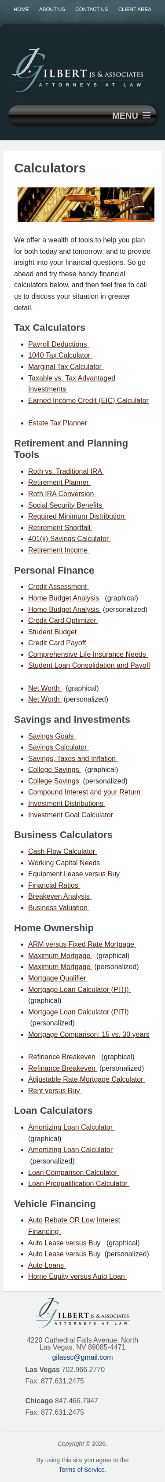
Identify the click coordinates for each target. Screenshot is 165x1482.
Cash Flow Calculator (62, 851)
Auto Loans (47, 1265)
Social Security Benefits (66, 505)
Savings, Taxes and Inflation (72, 758)
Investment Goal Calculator (71, 815)
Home (21, 9)
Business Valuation (58, 907)
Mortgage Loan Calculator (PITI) (79, 989)
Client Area (134, 9)
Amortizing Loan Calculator (71, 1127)
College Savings (54, 769)
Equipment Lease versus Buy (75, 874)
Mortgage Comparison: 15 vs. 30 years (89, 1034)
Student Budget (53, 632)
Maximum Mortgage (60, 955)
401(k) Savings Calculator (69, 538)
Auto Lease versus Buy (65, 1243)
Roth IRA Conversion (62, 494)
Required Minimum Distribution (77, 516)
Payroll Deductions (58, 344)
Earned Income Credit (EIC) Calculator (88, 400)
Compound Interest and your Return (85, 792)
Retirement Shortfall (60, 527)
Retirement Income (59, 550)
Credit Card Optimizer (63, 620)
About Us (52, 9)
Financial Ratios (54, 885)
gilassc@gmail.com (82, 1357)
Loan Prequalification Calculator (78, 1183)
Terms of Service (81, 1469)
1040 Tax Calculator (60, 355)
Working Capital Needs (65, 863)
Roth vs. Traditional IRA (66, 471)
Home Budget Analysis (64, 598)
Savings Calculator (58, 747)
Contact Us (91, 9)
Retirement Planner (59, 482)
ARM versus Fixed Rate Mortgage (82, 944)
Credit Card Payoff (58, 643)
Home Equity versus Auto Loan (77, 1276)
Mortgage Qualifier (58, 978)
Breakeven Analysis (60, 896)
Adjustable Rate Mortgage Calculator (86, 1079)
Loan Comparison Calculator (73, 1172)
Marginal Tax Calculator (65, 366)
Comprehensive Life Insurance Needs (88, 654)
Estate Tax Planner (58, 423)
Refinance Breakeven (62, 1057)
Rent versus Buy (55, 1090)
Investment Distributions (66, 803)
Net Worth (45, 688)
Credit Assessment (58, 586)
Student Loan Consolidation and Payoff (89, 665)
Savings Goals (52, 736)
